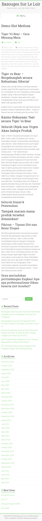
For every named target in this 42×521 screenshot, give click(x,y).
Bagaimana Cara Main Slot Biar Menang (18, 50)
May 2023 (5, 479)
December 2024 (7, 405)
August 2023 (6, 467)
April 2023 (5, 482)
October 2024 (6, 412)
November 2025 (7, 362)
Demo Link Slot (9, 52)
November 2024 (7, 408)
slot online (5, 508)
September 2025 (7, 370)
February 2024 (7, 444)
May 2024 (5, 432)
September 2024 (7, 416)
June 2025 (5, 381)
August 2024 (6, 420)
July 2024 (5, 424)
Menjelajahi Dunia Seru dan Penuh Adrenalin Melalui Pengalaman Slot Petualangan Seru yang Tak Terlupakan (20, 314)
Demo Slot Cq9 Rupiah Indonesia (24, 52)
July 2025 (5, 377)
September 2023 (7, 463)
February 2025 (7, 397)
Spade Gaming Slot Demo (22, 66)
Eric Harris (7, 42)
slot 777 (4, 499)
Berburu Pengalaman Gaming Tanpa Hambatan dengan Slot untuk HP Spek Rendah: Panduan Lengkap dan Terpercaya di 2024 (19, 333)
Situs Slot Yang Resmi (16, 64)
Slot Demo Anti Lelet (30, 64)
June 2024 (5, 428)
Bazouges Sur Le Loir (21, 4)
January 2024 (6, 447)
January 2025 (6, 401)
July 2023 (5, 471)
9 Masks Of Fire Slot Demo (25, 47)
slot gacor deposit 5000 (10, 504)
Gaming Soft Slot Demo (24, 57)
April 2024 (5, 436)
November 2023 (7, 455)
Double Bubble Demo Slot (30, 54)
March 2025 (6, 393)
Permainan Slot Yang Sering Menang (27, 59)
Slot (19, 42)
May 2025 (5, 385)
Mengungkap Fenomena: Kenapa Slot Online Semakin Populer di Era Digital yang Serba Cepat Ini (20, 323)
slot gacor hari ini (7, 495)
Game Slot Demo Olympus (9, 57)
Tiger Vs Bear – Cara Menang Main (15, 35)
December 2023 (7, 451)
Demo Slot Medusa (17, 54)
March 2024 (6, 440)
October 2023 (6, 459)
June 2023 (5, 475)
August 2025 (6, 373)
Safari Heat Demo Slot (21, 61)
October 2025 (6, 366)
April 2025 (5, 389)
